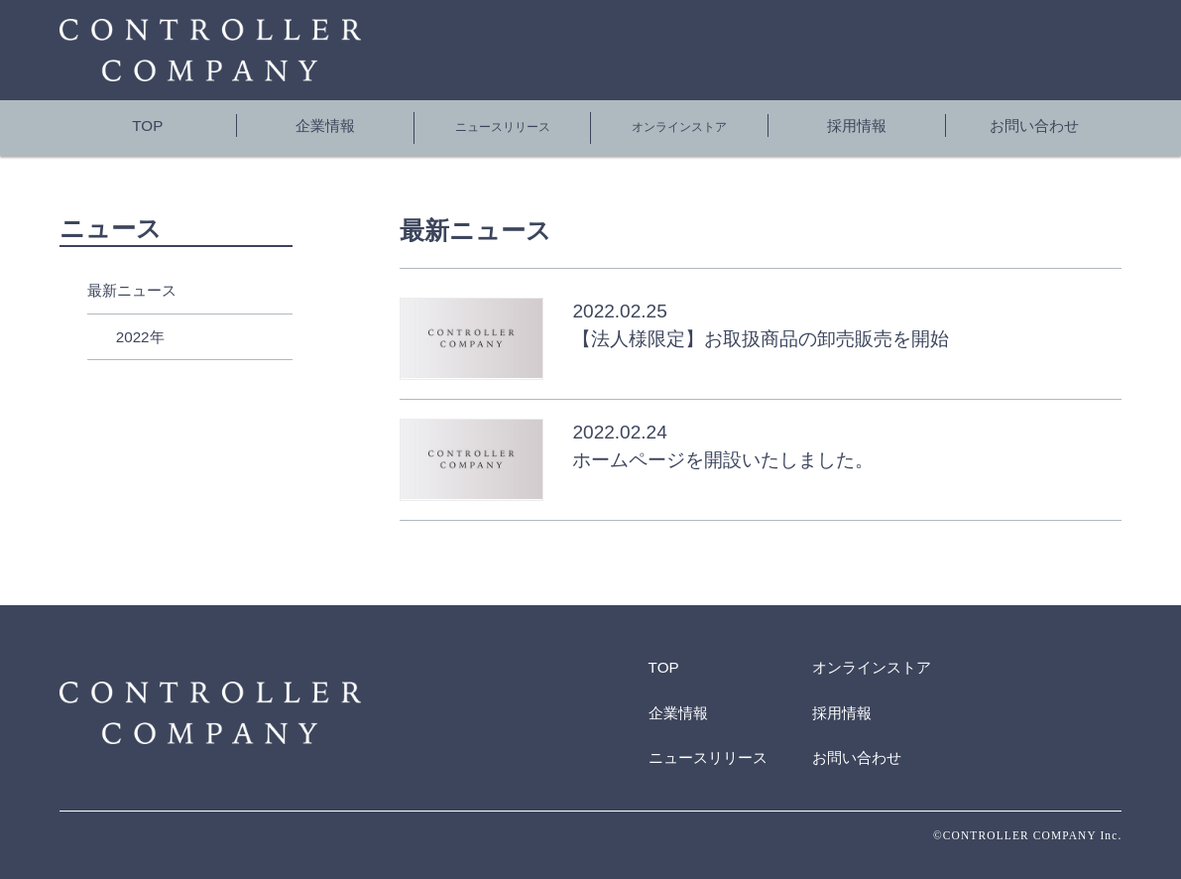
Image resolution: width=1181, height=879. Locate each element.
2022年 (140, 326)
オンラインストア (679, 123)
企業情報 (325, 123)
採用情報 (856, 123)
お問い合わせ (1034, 123)
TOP (147, 123)
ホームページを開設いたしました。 (723, 450)
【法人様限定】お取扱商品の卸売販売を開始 (760, 329)
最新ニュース (132, 280)
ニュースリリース (502, 123)
